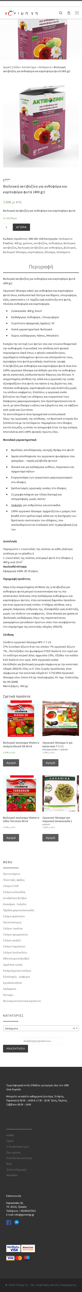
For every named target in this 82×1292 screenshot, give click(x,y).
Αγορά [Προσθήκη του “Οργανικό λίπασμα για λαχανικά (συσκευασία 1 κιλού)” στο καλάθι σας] (50, 837)
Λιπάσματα (44, 67)
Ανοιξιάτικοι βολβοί (14, 898)
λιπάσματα (63, 252)
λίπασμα (49, 252)
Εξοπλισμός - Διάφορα (16, 976)
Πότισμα (8, 995)
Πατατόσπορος (12, 922)
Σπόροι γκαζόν (12, 940)
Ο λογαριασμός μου (17, 1146)
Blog (8, 1164)
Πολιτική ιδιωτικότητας (19, 1158)
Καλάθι (10, 1135)
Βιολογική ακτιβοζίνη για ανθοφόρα (40, 247)
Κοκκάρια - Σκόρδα (14, 904)
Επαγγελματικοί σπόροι (17, 971)
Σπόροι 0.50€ (11, 886)
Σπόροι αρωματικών (15, 934)
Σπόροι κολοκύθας (14, 892)
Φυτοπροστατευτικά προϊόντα (22, 1001)
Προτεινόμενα (11, 874)
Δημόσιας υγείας (13, 965)
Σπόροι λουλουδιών (15, 952)
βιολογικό (70, 247)
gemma (27, 243)
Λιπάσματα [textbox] (40, 1028)
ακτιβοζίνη (40, 243)
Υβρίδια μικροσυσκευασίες (19, 910)
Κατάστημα (29, 67)
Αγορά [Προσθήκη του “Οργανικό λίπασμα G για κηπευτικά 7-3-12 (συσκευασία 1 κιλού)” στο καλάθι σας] (50, 762)
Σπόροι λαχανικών (14, 946)
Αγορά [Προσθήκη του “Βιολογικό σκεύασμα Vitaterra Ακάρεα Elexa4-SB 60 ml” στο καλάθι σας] (11, 762)
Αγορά (21, 227)
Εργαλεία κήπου (12, 983)
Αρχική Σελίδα (11, 67)
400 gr (18, 243)
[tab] (41, 266)
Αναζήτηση (15, 1048)
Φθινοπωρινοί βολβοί (16, 959)
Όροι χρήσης (13, 1152)
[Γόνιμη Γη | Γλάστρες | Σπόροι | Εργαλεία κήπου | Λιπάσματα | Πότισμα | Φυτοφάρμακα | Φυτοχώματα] (21, 12)
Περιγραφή (41, 266)
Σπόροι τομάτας (13, 928)
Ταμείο (10, 1141)
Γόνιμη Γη (22, 1285)
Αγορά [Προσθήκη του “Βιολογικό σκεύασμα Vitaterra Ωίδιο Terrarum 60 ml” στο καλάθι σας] (11, 837)
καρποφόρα (35, 252)
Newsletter (11, 1175)
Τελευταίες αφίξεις (14, 880)
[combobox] (41, 1028)
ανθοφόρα (55, 243)
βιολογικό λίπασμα (14, 252)
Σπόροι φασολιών (14, 916)
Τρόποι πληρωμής (16, 1169)
